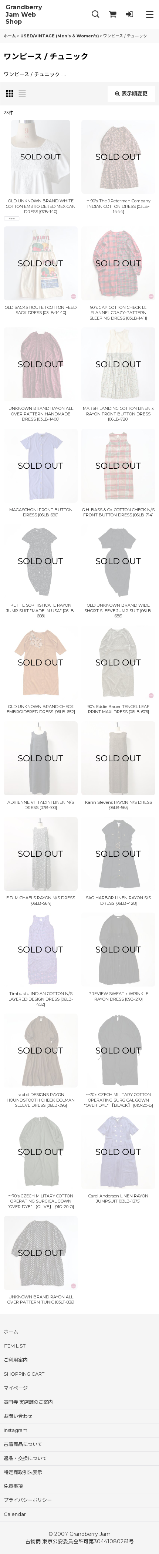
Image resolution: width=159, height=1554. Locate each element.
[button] (95, 14)
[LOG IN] (129, 14)
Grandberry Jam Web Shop (24, 14)
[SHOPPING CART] (112, 14)
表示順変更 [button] (131, 93)
